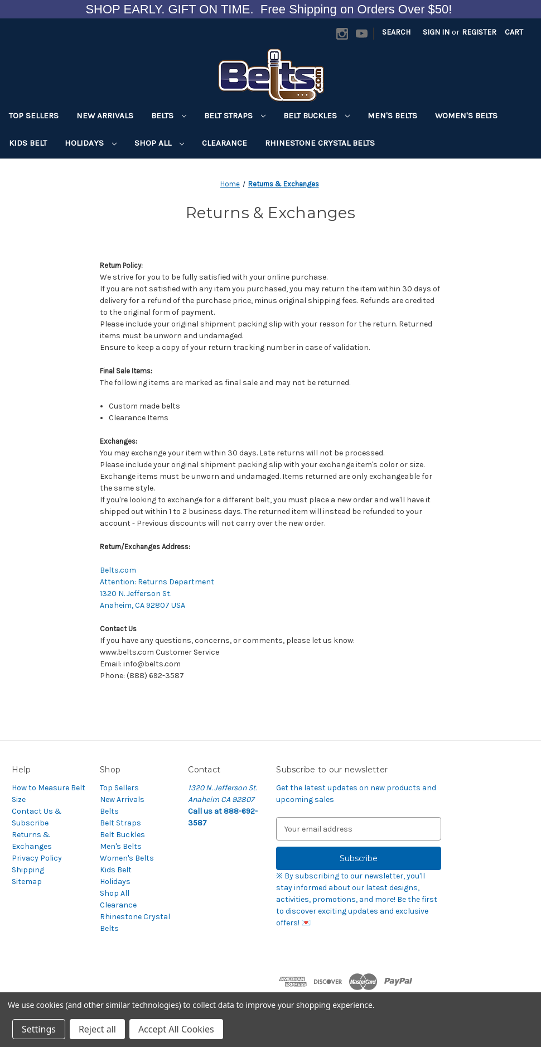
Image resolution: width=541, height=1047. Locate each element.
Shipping (28, 870)
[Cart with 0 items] (514, 32)
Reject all (97, 1029)
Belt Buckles (316, 116)
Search (396, 32)
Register (479, 32)
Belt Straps (234, 116)
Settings (39, 1029)
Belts (168, 116)
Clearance (224, 143)
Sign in (436, 32)
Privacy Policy (37, 858)
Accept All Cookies (176, 1029)
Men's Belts (392, 116)
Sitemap (27, 881)
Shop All (159, 143)
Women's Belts (466, 116)
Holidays (91, 143)
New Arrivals (104, 116)
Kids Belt (28, 143)
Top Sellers (34, 116)
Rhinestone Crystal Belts (320, 143)
